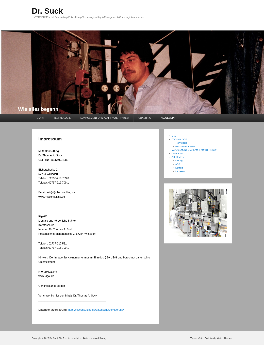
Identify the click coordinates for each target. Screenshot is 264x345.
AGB (177, 164)
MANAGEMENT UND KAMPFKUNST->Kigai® (104, 118)
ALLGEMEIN (167, 118)
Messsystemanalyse (185, 146)
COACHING (144, 118)
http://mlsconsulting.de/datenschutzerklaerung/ (96, 309)
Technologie (181, 143)
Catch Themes (224, 338)
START (40, 118)
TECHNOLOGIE (62, 118)
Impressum (50, 138)
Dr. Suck (47, 11)
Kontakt (179, 168)
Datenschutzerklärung (94, 338)
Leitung (179, 160)
